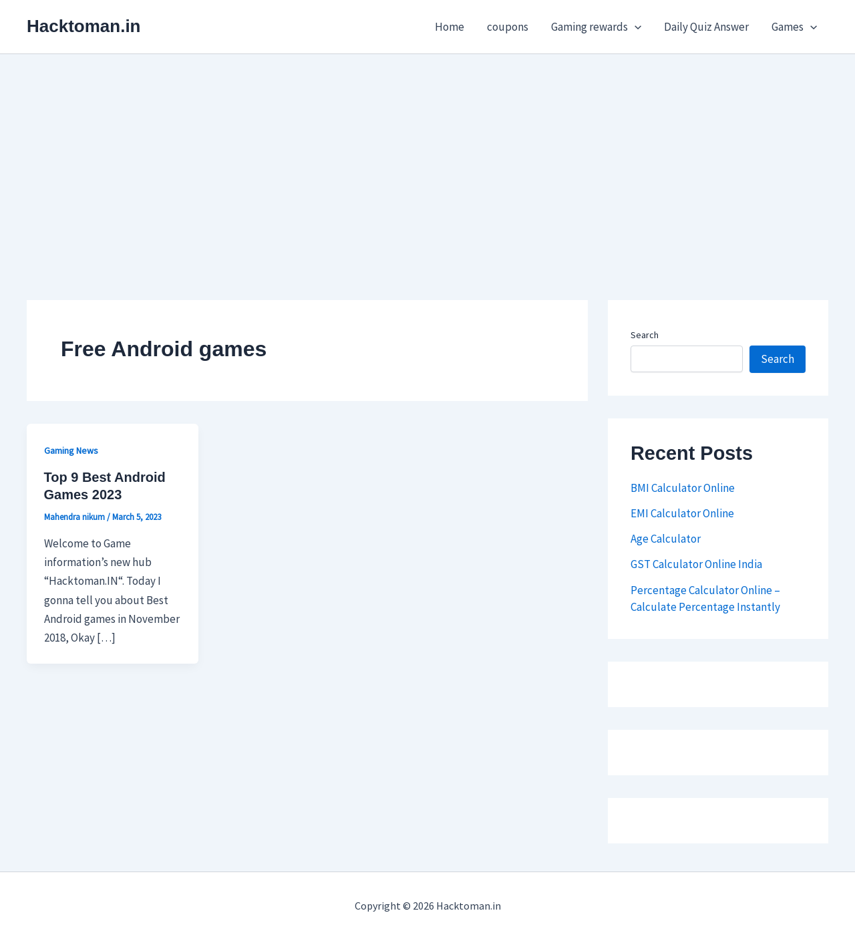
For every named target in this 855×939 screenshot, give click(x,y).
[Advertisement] (427, 154)
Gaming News (71, 450)
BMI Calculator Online (683, 488)
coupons (507, 26)
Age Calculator (666, 538)
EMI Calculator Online (682, 513)
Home (449, 26)
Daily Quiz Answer (706, 26)
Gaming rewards (596, 26)
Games (794, 26)
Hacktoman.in (84, 26)
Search (645, 335)
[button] (634, 26)
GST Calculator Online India (696, 564)
